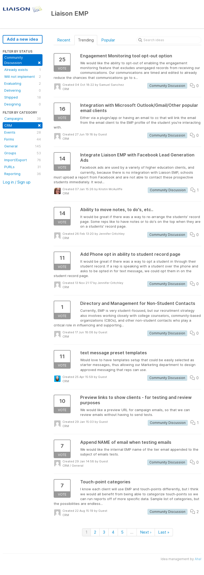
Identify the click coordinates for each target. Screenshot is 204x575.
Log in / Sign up (17, 182)
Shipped (22, 97)
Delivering (22, 90)
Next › (145, 532)
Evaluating (22, 83)
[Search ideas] (169, 40)
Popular (108, 39)
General (22, 146)
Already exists (22, 69)
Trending (86, 39)
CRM (22, 125)
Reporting (22, 173)
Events (22, 132)
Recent (63, 39)
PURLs (22, 166)
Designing (22, 104)
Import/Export (22, 160)
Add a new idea (22, 39)
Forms (22, 139)
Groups (22, 153)
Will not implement (22, 76)
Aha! (198, 559)
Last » (163, 532)
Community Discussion (22, 60)
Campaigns (22, 118)
